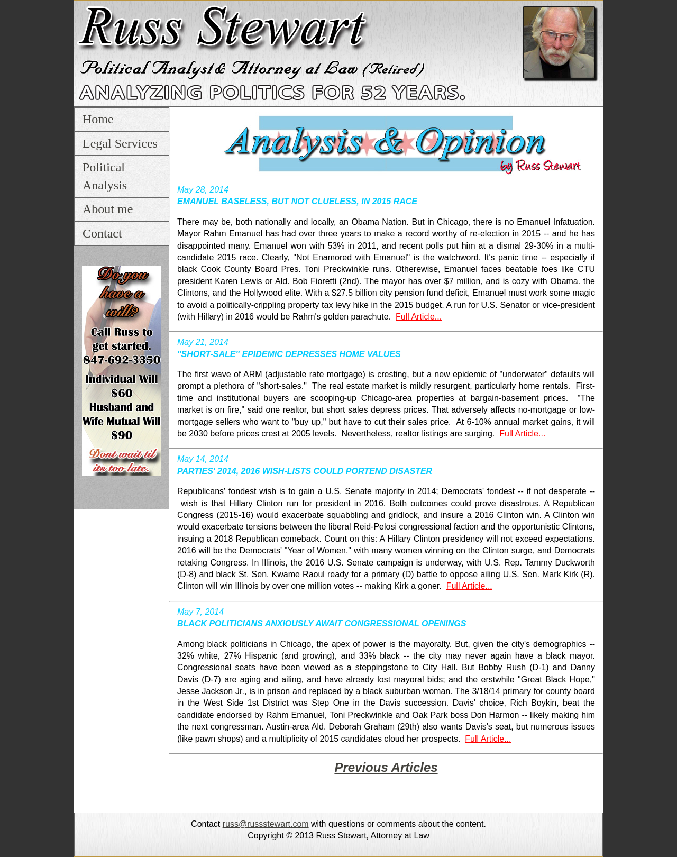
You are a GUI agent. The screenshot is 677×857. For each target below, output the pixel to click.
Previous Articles (385, 767)
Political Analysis (105, 176)
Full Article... (419, 316)
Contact (102, 233)
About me (108, 209)
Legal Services (120, 143)
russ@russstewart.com (266, 823)
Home (98, 119)
